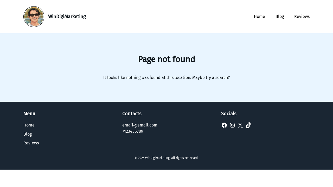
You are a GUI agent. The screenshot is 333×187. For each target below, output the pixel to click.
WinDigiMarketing (67, 16)
